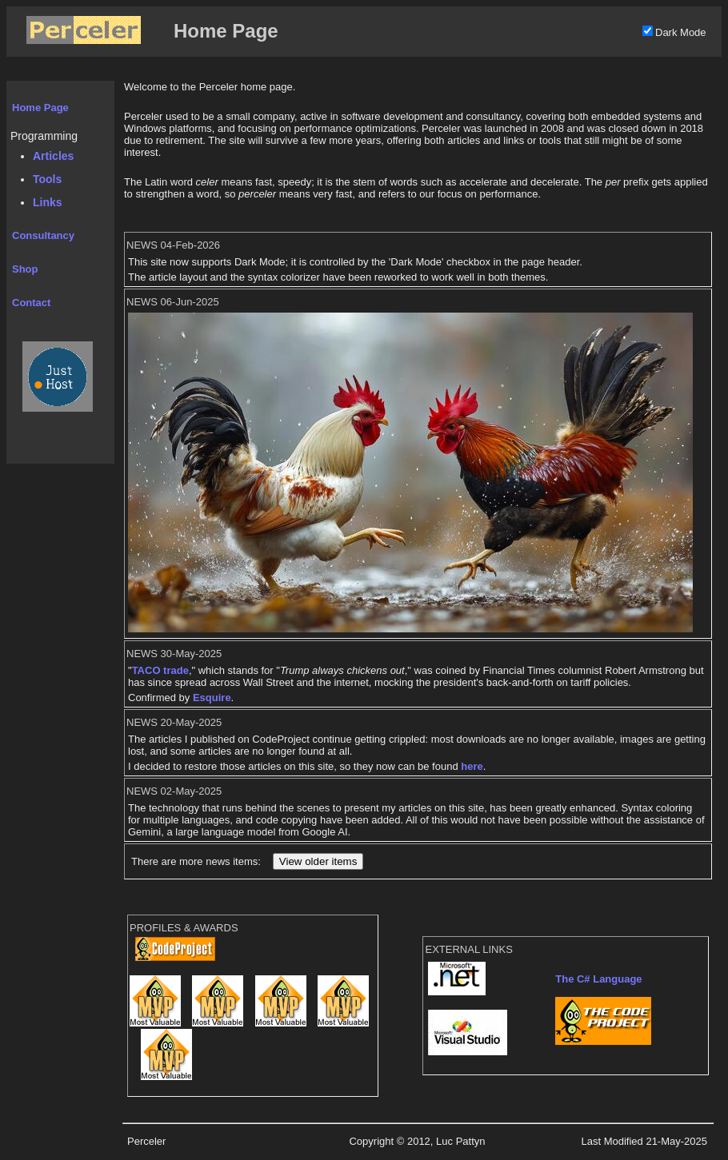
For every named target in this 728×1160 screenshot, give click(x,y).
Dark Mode (680, 32)
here (471, 766)
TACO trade (160, 670)
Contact (31, 303)
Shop (25, 269)
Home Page (40, 108)
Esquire (212, 698)
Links (47, 202)
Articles (53, 155)
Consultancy (43, 235)
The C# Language (598, 979)
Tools (47, 179)
